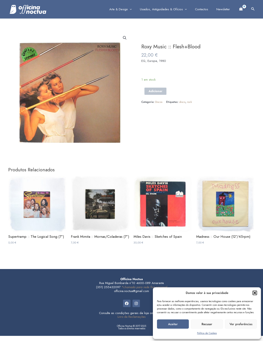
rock (189, 102)
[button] (255, 293)
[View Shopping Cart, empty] (241, 8)
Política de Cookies (207, 333)
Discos (159, 102)
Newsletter (224, 9)
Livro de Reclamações (131, 322)
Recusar (207, 324)
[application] (137, 9)
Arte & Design (128, 9)
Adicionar (155, 91)
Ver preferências (241, 324)
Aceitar (173, 324)
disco (182, 102)
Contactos (204, 9)
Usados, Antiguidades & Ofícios (168, 9)
